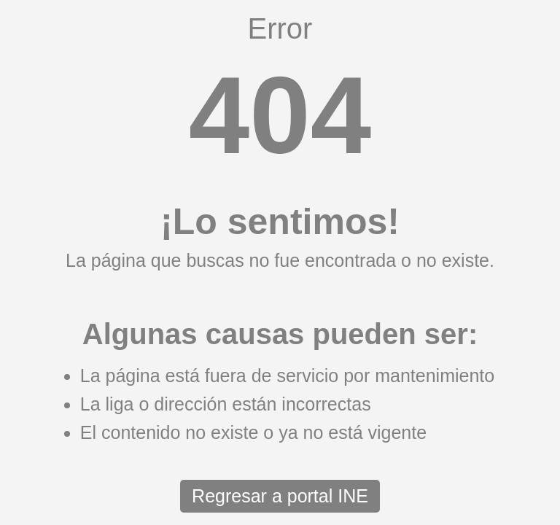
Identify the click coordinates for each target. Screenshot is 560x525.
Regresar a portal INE (280, 496)
